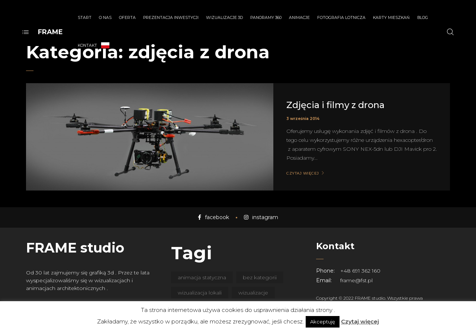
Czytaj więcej (360, 321)
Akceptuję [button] (322, 322)
